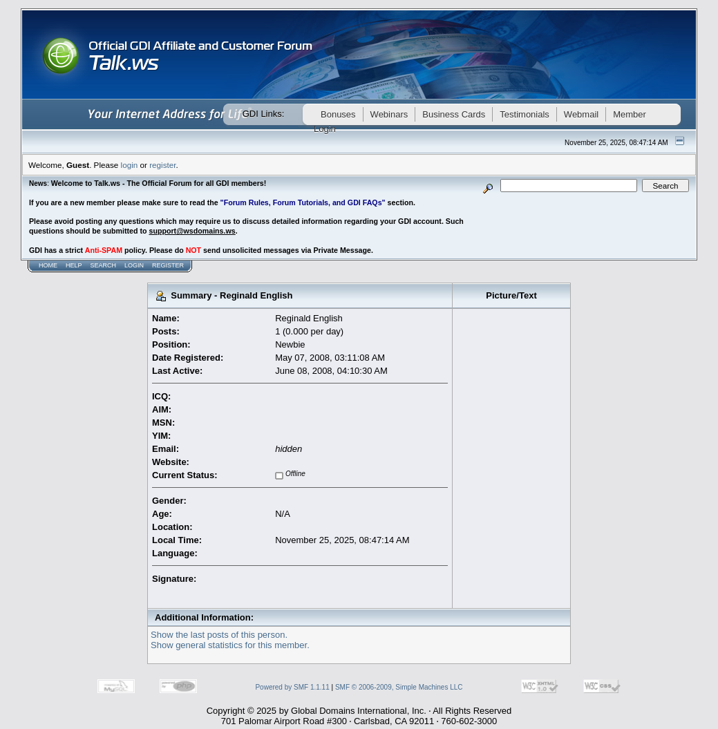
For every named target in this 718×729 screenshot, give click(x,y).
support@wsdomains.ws (192, 231)
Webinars (389, 114)
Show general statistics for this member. (230, 645)
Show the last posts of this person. (219, 634)
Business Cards (453, 114)
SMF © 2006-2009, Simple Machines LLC (399, 687)
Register (168, 265)
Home (48, 265)
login (129, 164)
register (162, 164)
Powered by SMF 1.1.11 (292, 687)
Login (134, 265)
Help (74, 265)
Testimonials (524, 114)
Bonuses (338, 114)
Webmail (581, 114)
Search (104, 265)
